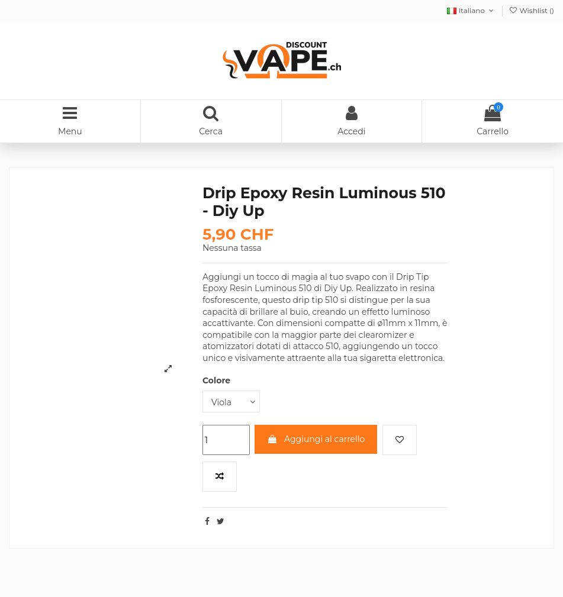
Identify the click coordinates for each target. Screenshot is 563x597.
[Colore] (231, 401)
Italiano (471, 10)
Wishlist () (531, 10)
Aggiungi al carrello (316, 439)
